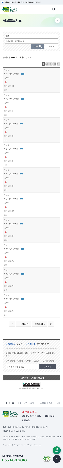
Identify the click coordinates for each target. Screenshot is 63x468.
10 (43, 63)
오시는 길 (26, 420)
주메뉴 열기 (59, 9)
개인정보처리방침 (29, 412)
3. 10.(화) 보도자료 (12, 99)
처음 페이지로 (12, 324)
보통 (29, 360)
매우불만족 (49, 360)
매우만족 (11, 360)
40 (55, 63)
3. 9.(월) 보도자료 (11, 124)
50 (58, 63)
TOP (57, 459)
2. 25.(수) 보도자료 (12, 299)
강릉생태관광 (46, 403)
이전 (2, 403)
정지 (6, 403)
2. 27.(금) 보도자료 (12, 249)
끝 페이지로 (51, 324)
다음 (9, 403)
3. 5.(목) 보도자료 (11, 174)
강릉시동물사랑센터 (26, 403)
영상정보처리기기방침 (31, 416)
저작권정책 (49, 416)
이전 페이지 (22, 324)
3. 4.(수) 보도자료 (11, 199)
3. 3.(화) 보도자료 (11, 224)
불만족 (37, 360)
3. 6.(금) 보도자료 (11, 149)
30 (51, 63)
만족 (21, 360)
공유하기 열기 (57, 20)
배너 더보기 (12, 403)
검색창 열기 (53, 9)
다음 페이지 (40, 324)
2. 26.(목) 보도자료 (12, 274)
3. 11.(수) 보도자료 (12, 74)
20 (47, 63)
